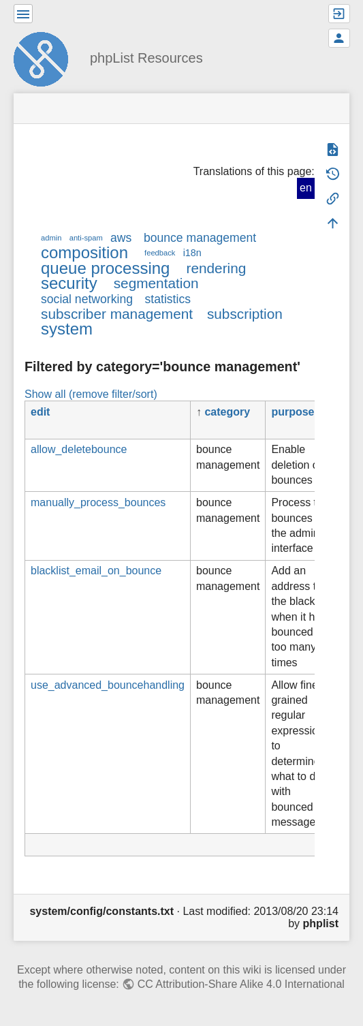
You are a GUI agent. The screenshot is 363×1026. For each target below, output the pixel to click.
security (69, 283)
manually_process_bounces (98, 502)
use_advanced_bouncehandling (108, 685)
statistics (168, 299)
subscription (245, 314)
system (67, 329)
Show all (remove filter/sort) (91, 394)
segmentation (156, 283)
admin (51, 238)
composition (84, 252)
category (227, 412)
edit (40, 412)
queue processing (105, 268)
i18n (192, 252)
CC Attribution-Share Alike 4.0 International (241, 984)
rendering (216, 268)
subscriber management (117, 314)
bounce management (200, 238)
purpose (292, 412)
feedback (159, 253)
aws (120, 238)
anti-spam (86, 238)
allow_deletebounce (79, 449)
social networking (87, 299)
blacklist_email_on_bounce (96, 570)
